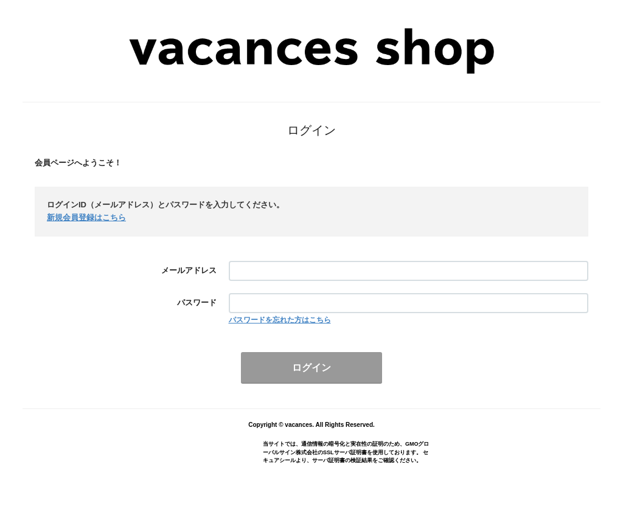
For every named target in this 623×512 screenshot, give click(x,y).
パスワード (197, 302)
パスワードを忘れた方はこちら (280, 320)
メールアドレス (189, 270)
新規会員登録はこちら (86, 217)
